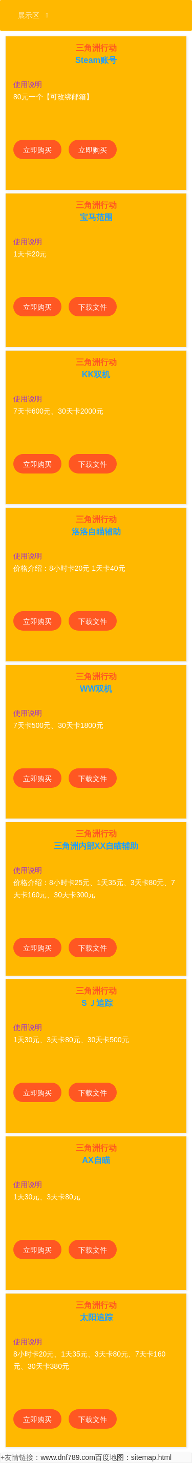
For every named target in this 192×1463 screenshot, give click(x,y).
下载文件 (92, 307)
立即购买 (37, 150)
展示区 (33, 15)
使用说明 (27, 84)
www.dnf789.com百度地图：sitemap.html (106, 1457)
